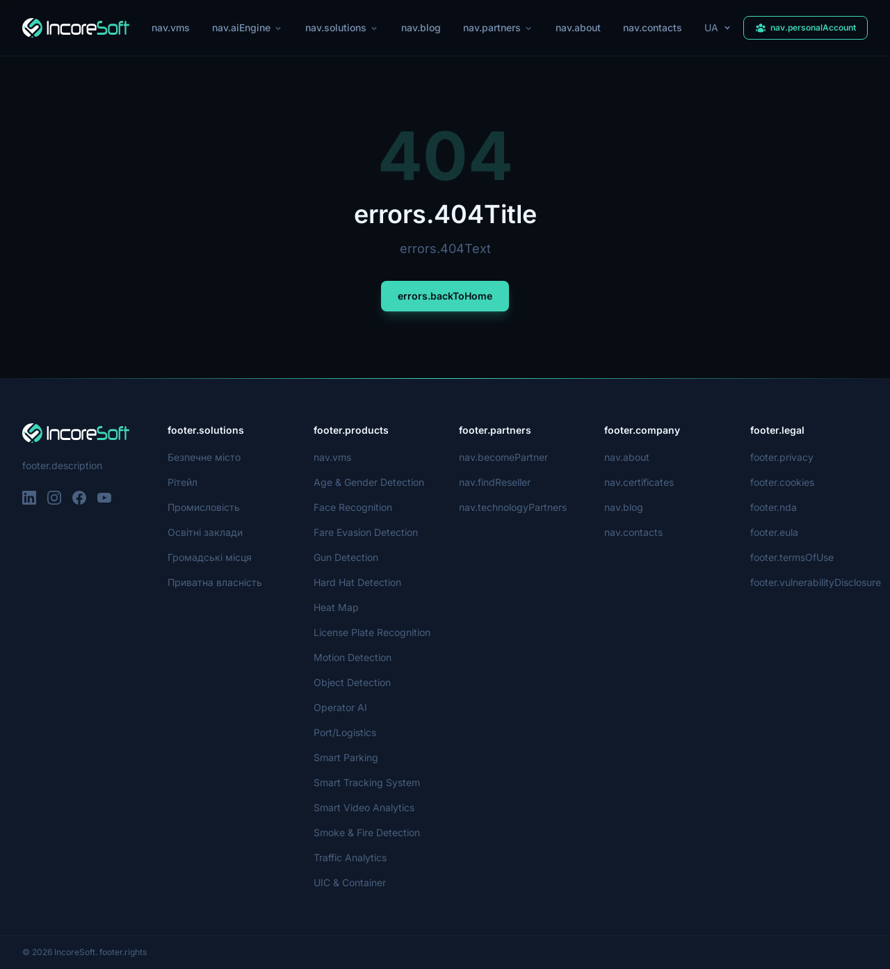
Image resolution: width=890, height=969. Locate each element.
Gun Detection (347, 557)
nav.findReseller (495, 482)
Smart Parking (346, 757)
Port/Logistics (345, 732)
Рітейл (182, 482)
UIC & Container (350, 882)
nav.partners (499, 27)
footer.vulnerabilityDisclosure (816, 582)
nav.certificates (638, 482)
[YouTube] (104, 498)
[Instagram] (54, 498)
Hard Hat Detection (357, 582)
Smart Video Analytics (363, 807)
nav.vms (169, 27)
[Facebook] (79, 498)
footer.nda (773, 507)
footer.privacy (781, 457)
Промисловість (203, 507)
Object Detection (352, 682)
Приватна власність (214, 582)
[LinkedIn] (29, 498)
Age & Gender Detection (369, 482)
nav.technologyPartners (513, 507)
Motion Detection (353, 657)
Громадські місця (209, 557)
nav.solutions (342, 27)
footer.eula (774, 532)
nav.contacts (655, 27)
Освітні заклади (205, 532)
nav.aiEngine (246, 27)
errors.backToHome (445, 295)
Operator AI (340, 707)
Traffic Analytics (349, 857)
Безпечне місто (203, 457)
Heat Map (336, 607)
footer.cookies (782, 482)
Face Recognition (352, 507)
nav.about (580, 27)
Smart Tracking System (366, 782)
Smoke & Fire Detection (367, 832)
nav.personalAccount (805, 27)
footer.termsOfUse (792, 557)
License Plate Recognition (372, 632)
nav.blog (421, 27)
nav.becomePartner (504, 457)
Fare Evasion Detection (366, 532)
